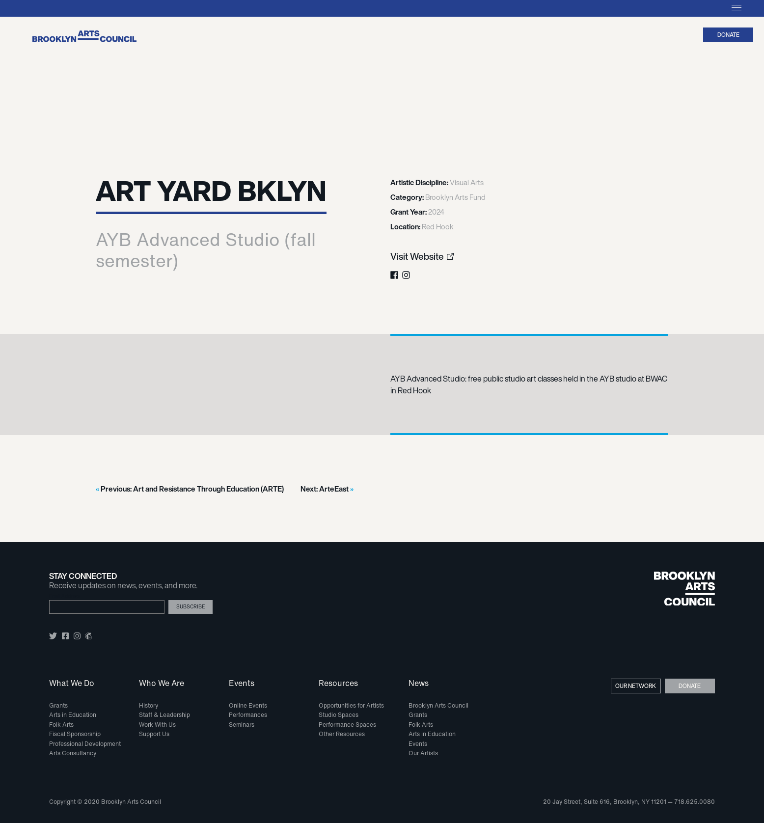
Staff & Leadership (164, 715)
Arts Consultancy (72, 753)
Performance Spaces (347, 724)
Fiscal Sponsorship (75, 734)
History (148, 705)
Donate (728, 34)
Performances (248, 715)
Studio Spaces (338, 715)
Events (241, 683)
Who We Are (161, 683)
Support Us (154, 734)
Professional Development (85, 744)
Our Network (635, 686)
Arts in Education (72, 715)
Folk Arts (61, 724)
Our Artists (423, 753)
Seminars (241, 724)
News (419, 683)
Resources (338, 683)
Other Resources (342, 734)
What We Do (71, 683)
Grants (58, 705)
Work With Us (157, 724)
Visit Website (417, 256)
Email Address (64, 596)
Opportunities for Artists (351, 705)
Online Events (248, 705)
